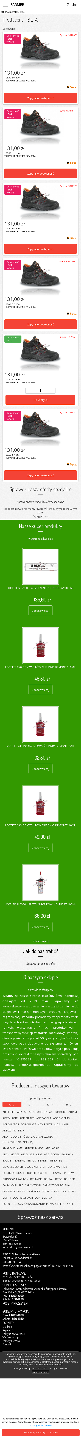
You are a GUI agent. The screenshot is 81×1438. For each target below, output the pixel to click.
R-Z (69, 1104)
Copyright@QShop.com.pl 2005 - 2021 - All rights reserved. (40, 1368)
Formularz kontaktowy (27, 1254)
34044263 (8, 1254)
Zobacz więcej (40, 610)
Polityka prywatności (13, 1334)
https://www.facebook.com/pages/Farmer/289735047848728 (37, 1266)
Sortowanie (9, 28)
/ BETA (21, 12)
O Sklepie (7, 1326)
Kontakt (6, 1344)
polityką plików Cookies (41, 1425)
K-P (50, 1104)
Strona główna (9, 12)
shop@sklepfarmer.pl (21, 1247)
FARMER (17, 4)
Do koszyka (40, 400)
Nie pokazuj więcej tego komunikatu (41, 1432)
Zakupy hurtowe (11, 1341)
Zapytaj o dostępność (40, 98)
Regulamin (8, 1330)
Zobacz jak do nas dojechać (17, 1258)
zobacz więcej (40, 941)
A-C (12, 1104)
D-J (31, 1104)
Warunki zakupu (11, 1337)
